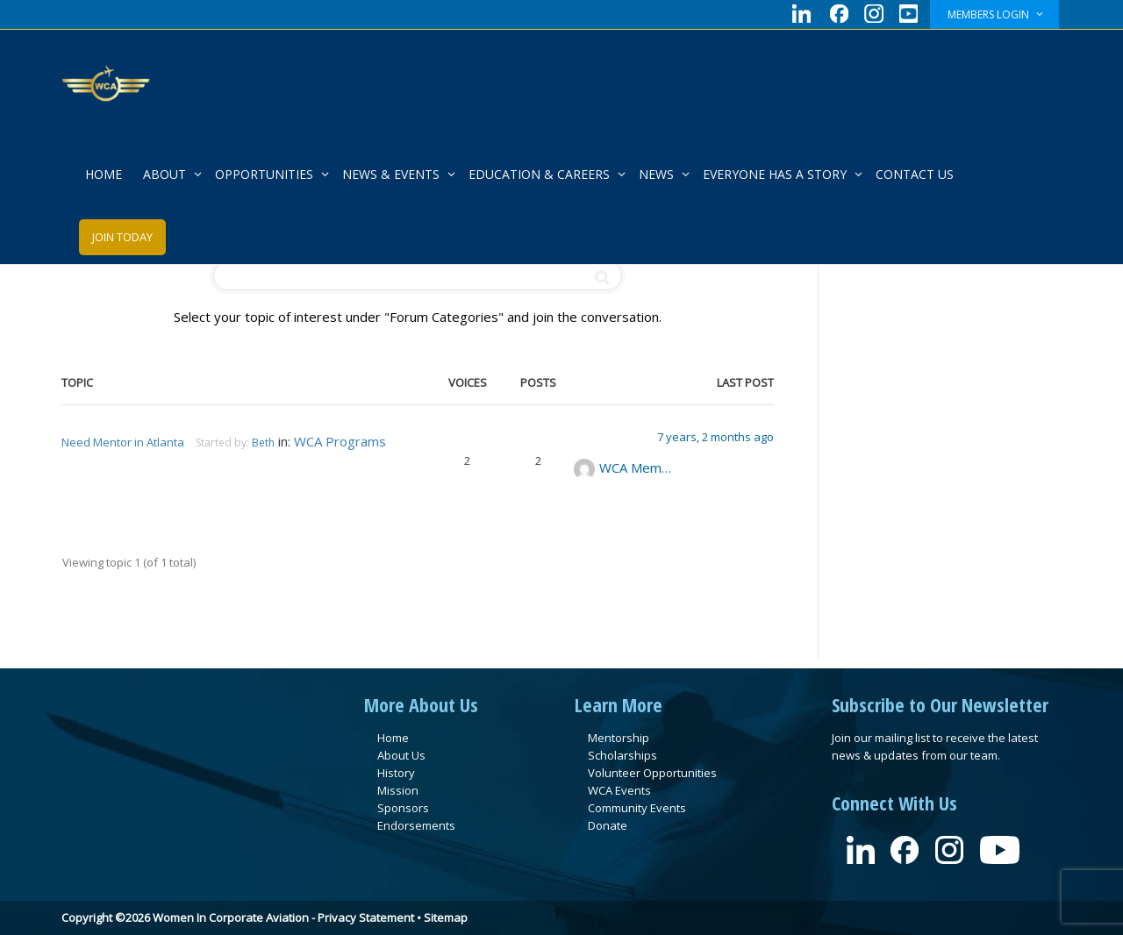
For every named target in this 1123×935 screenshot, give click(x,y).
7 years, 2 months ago (715, 437)
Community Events (637, 808)
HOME (103, 174)
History (396, 773)
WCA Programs (340, 441)
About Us (401, 755)
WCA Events (619, 790)
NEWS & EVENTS (392, 174)
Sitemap (446, 917)
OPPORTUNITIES (266, 174)
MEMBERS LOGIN (990, 14)
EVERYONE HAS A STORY (776, 174)
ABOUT (166, 174)
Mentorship (618, 738)
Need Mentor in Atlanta (122, 442)
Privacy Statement (366, 917)
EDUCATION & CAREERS (541, 174)
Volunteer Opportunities (652, 773)
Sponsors (403, 808)
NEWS (658, 174)
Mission (397, 790)
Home (393, 738)
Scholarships (622, 755)
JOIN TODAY (122, 237)
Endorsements (416, 825)
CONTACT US (915, 174)
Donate (607, 825)
